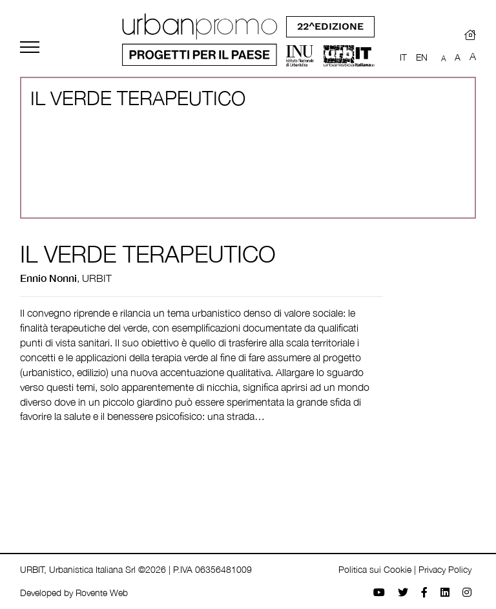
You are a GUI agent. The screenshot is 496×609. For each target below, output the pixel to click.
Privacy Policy (444, 569)
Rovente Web (102, 592)
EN (422, 57)
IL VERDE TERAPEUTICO (148, 254)
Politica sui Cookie (374, 569)
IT (403, 57)
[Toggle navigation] (29, 47)
